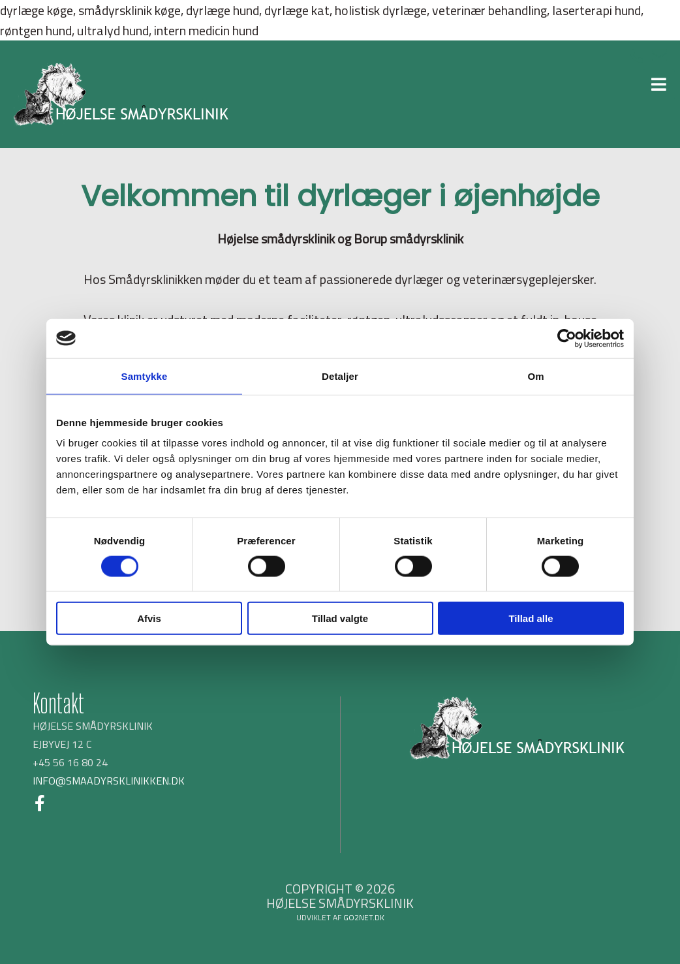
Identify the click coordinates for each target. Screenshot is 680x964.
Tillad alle (530, 618)
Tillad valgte (340, 618)
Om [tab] (535, 375)
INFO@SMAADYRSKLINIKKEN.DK (109, 780)
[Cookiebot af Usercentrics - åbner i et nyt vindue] (567, 338)
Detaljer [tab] (340, 375)
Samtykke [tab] (144, 375)
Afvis (149, 618)
